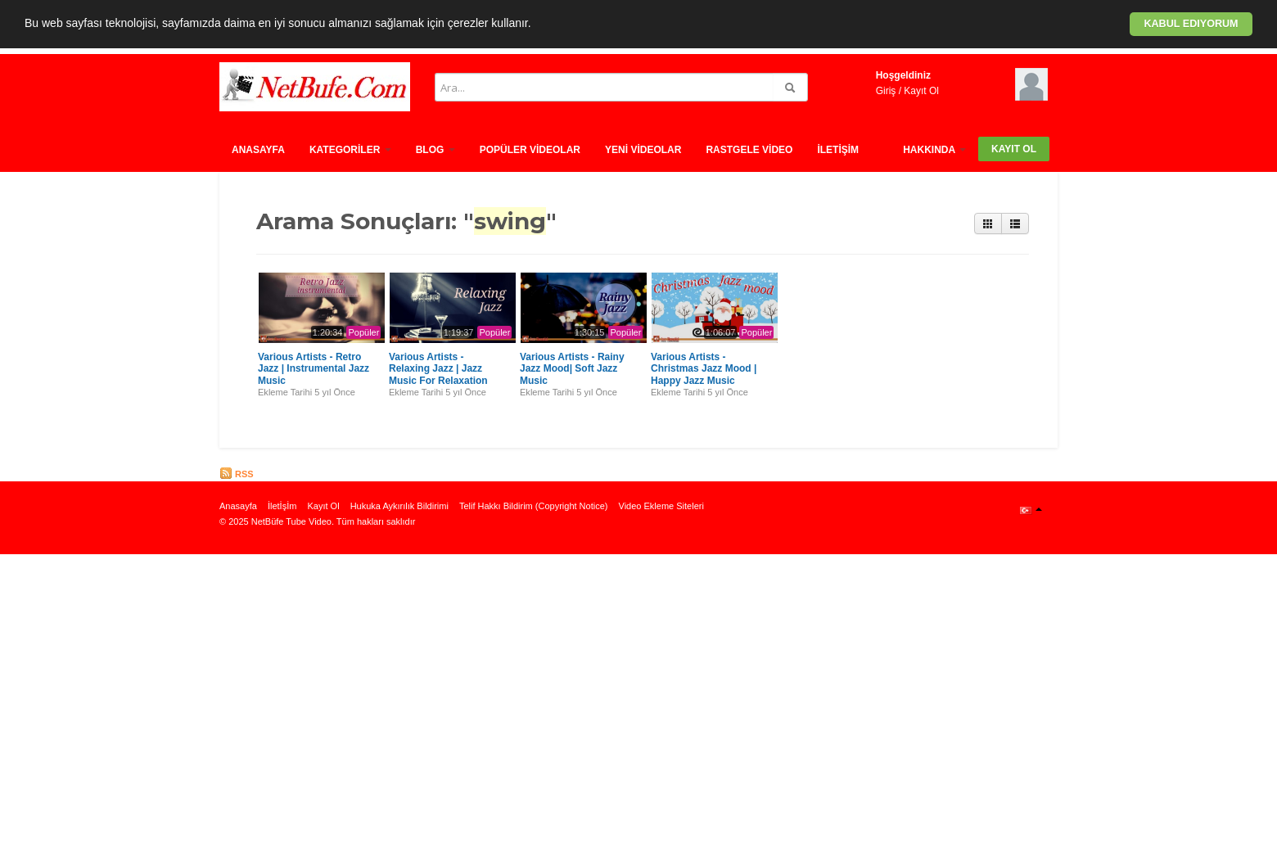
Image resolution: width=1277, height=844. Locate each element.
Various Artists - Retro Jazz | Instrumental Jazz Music (313, 368)
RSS (236, 474)
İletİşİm (838, 150)
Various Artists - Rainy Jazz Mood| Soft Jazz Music (572, 368)
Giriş (886, 91)
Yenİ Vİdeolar (643, 150)
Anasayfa (258, 150)
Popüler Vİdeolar (530, 150)
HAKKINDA (934, 150)
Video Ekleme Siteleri (661, 506)
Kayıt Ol (921, 91)
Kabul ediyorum (1191, 23)
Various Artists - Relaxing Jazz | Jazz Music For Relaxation (438, 368)
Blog (435, 150)
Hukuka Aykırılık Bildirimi (399, 506)
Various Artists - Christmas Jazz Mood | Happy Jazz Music (703, 368)
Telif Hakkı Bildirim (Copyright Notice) (533, 506)
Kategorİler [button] (350, 150)
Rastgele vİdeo (749, 150)
